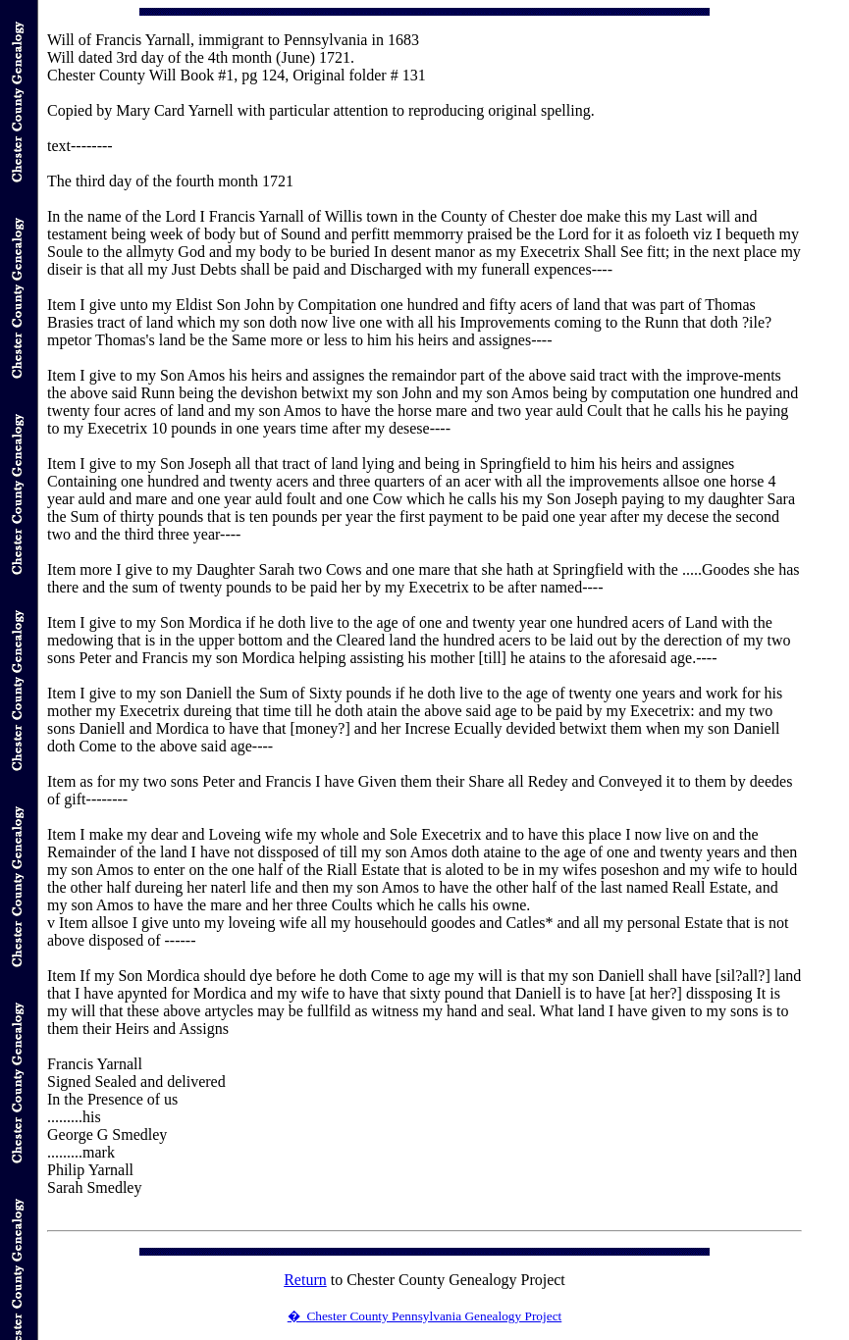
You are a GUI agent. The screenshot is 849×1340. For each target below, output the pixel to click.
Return (305, 1279)
